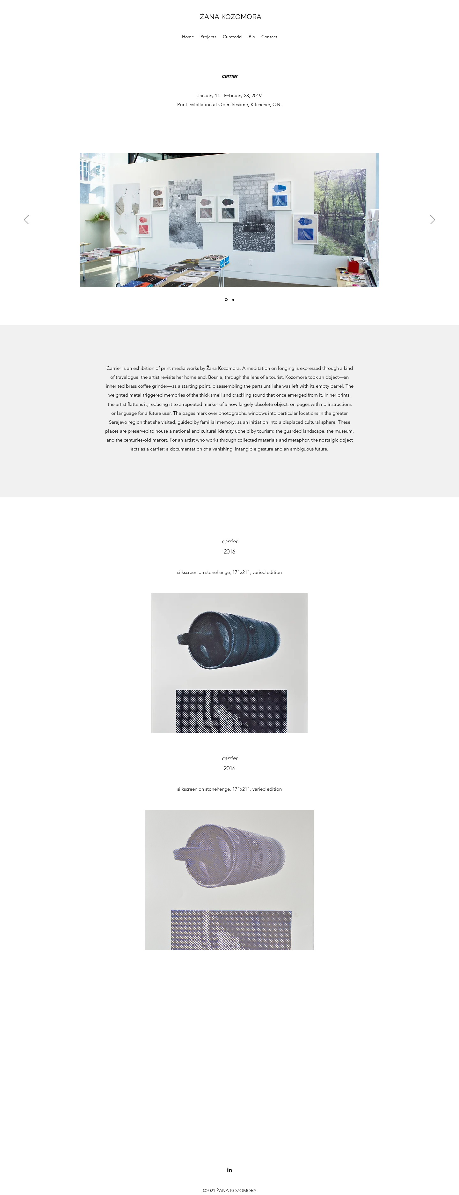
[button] (232, 36)
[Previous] (26, 220)
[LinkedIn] (229, 1170)
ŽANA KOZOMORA (230, 16)
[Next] (432, 220)
